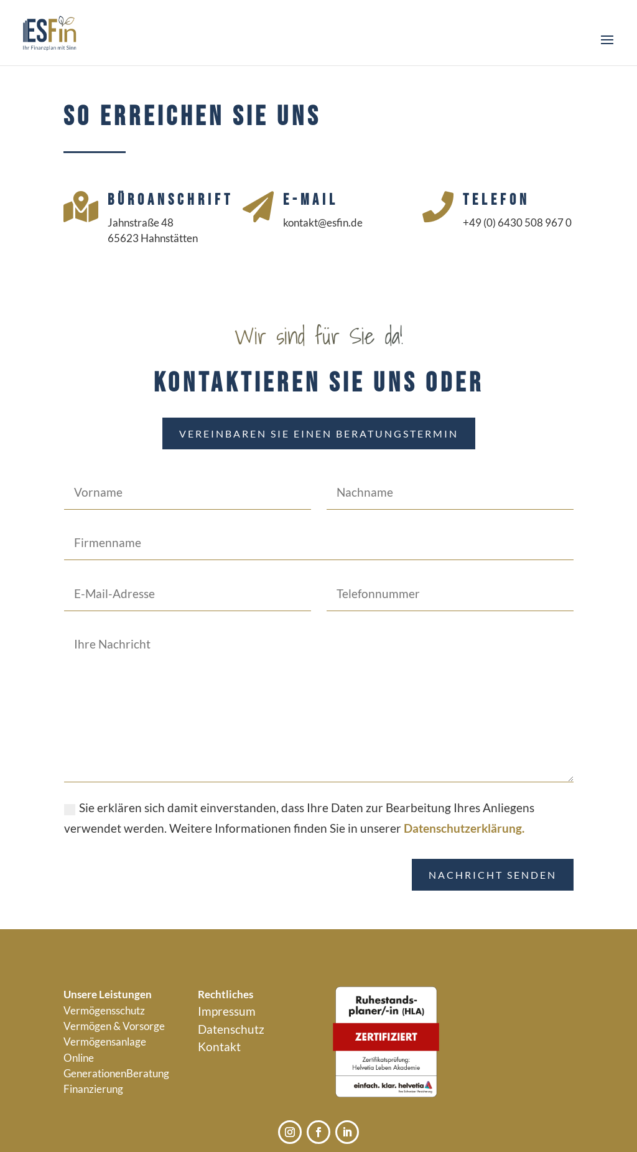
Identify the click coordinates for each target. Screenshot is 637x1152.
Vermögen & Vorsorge (114, 1026)
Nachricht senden (493, 875)
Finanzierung (93, 1088)
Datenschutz (231, 1029)
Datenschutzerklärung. (464, 828)
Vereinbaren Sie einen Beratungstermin (318, 433)
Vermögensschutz (104, 1010)
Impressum (227, 1011)
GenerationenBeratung (116, 1073)
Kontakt (219, 1046)
